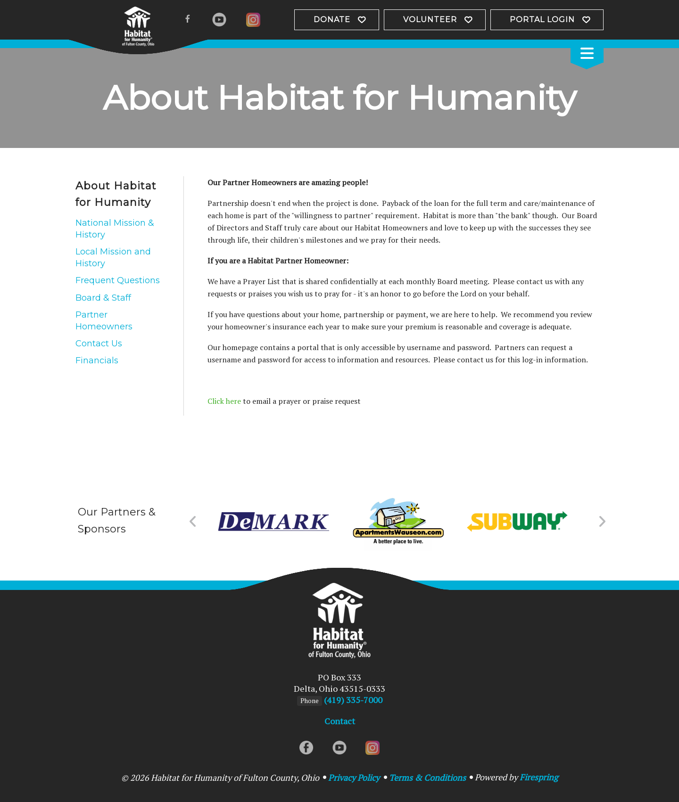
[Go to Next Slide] (601, 522)
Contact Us (98, 343)
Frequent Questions (117, 280)
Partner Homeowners (103, 321)
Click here (224, 401)
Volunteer (430, 19)
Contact (339, 721)
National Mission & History (114, 229)
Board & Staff (103, 298)
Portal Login (542, 19)
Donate (332, 19)
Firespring (539, 777)
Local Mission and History (113, 257)
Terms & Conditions (427, 777)
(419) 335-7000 (353, 699)
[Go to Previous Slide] (193, 522)
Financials (96, 360)
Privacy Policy (354, 777)
